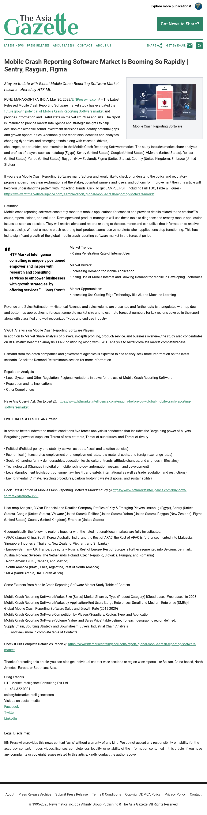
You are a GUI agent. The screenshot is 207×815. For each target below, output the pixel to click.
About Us (103, 45)
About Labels (63, 45)
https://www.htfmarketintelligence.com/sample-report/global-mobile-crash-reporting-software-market (79, 194)
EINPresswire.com (85, 99)
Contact (85, 45)
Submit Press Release (71, 794)
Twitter (9, 713)
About (9, 794)
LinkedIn (10, 718)
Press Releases (38, 45)
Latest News (14, 45)
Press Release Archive (35, 794)
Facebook (11, 707)
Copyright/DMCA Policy (143, 794)
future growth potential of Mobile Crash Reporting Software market (54, 111)
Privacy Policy (175, 794)
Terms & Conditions (106, 794)
